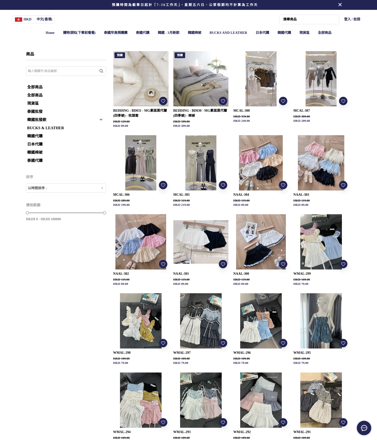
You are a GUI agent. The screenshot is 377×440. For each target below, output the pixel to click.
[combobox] (66, 188)
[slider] (27, 212)
